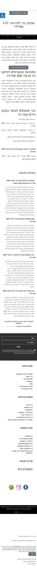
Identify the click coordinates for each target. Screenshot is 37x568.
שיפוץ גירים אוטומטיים (24, 374)
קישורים (30, 381)
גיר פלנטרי (29, 436)
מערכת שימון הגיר (26, 439)
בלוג (31, 384)
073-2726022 (25, 469)
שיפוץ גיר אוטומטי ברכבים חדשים (20, 420)
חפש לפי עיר (28, 379)
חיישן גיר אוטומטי (26, 441)
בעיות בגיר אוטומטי (25, 412)
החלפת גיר (28, 410)
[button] (18, 10)
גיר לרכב (29, 405)
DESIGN (18, 512)
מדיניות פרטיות (27, 389)
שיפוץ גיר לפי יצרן (25, 35)
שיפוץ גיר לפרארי (15, 35)
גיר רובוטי (29, 376)
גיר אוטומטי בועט (26, 448)
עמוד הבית (33, 35)
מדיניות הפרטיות (22, 353)
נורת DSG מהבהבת (25, 443)
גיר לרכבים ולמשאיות (25, 417)
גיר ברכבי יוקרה (27, 415)
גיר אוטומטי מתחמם (25, 446)
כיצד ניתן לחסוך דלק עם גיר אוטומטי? (22, 452)
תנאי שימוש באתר (26, 386)
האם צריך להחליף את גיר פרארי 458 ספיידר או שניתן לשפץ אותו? (21, 182)
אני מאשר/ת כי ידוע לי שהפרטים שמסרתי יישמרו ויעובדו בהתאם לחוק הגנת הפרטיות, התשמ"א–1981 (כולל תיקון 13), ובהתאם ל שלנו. (19, 351)
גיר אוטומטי (28, 407)
